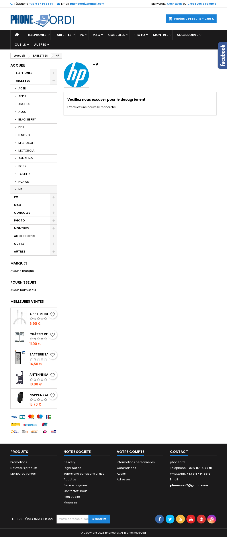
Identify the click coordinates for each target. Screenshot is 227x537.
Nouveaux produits (23, 468)
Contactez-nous (75, 491)
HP (20, 189)
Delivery (69, 462)
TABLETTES (63, 35)
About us (70, 479)
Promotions (18, 462)
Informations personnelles (136, 462)
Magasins (71, 502)
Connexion (174, 4)
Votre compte (130, 451)
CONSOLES (116, 35)
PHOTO (139, 35)
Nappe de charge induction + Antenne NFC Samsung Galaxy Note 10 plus (42, 395)
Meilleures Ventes (27, 301)
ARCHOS (24, 104)
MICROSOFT (26, 143)
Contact (179, 451)
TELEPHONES (37, 35)
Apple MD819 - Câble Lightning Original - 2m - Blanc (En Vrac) (42, 314)
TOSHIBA (24, 174)
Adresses (124, 479)
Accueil (17, 65)
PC (82, 35)
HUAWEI (23, 182)
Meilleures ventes (23, 474)
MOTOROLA (26, 150)
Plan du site (72, 497)
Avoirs (121, 474)
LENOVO (24, 135)
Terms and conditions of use (84, 474)
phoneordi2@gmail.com (87, 4)
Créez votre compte (202, 4)
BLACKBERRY (27, 119)
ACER (22, 88)
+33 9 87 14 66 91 (41, 4)
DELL (21, 127)
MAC (96, 35)
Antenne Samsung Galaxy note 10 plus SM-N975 (42, 374)
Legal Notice (72, 468)
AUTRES (40, 44)
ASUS (22, 112)
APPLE (22, 96)
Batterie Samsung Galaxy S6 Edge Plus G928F (42, 354)
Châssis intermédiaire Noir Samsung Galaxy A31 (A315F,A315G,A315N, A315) (42, 334)
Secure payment (76, 485)
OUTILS (20, 44)
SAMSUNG (25, 158)
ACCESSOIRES (187, 35)
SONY (22, 166)
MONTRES (160, 35)
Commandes (126, 468)
